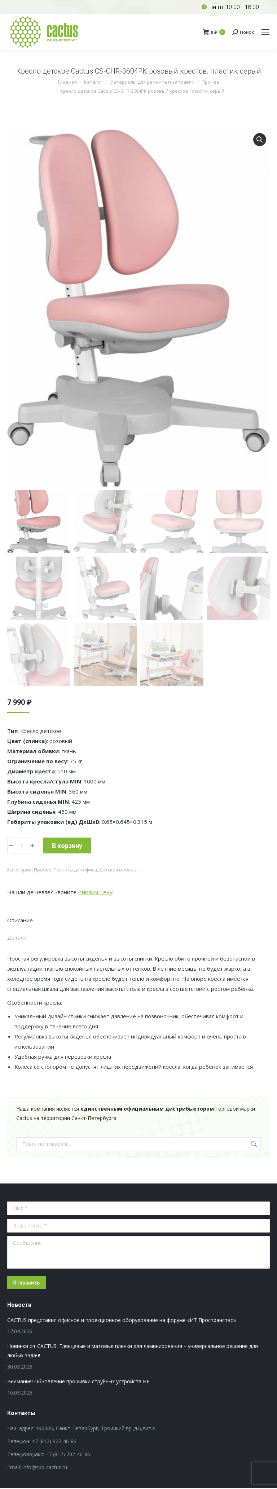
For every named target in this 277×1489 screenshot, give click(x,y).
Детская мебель (117, 870)
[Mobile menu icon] (265, 32)
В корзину (67, 846)
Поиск (253, 1145)
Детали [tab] (17, 938)
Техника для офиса (75, 870)
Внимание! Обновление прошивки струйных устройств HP (78, 1382)
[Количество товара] (21, 846)
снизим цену (96, 892)
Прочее (43, 870)
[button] (259, 139)
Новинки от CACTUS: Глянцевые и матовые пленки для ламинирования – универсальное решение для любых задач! (132, 1351)
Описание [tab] (20, 920)
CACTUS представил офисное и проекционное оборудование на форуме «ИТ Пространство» (121, 1320)
